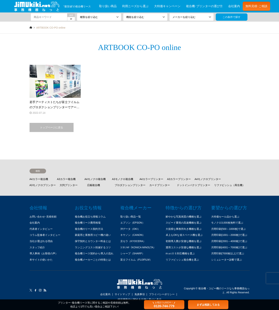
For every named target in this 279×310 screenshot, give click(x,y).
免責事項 (139, 294)
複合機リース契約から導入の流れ (94, 253)
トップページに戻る (51, 127)
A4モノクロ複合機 (95, 179)
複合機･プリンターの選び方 (204, 6)
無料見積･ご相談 (256, 6)
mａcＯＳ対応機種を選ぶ (180, 253)
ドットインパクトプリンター (193, 185)
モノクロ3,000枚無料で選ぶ (227, 222)
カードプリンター (159, 185)
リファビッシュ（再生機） (229, 185)
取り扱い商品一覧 (130, 216)
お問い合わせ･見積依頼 (43, 216)
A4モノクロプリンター (208, 179)
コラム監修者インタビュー (45, 234)
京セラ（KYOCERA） (133, 241)
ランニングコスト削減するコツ (93, 247)
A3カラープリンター (179, 179)
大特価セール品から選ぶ (225, 216)
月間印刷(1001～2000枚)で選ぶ (229, 234)
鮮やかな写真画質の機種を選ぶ (184, 216)
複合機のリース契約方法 (89, 228)
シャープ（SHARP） (132, 253)
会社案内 (234, 6)
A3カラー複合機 (66, 179)
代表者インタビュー (41, 228)
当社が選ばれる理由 (41, 241)
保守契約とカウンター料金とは (93, 241)
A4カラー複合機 (39, 179)
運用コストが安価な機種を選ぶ (184, 247)
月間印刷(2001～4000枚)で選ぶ (229, 241)
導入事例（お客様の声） (44, 253)
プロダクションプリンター (130, 185)
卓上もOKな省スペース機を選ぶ (184, 234)
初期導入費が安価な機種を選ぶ (184, 241)
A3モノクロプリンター (43, 185)
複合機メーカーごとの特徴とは (93, 259)
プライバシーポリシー (162, 294)
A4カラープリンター (151, 179)
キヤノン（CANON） (132, 234)
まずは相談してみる (208, 304)
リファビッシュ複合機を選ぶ (182, 259)
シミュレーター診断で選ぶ (226, 259)
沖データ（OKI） (130, 228)
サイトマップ (122, 294)
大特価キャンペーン (167, 6)
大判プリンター (69, 185)
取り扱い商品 (108, 6)
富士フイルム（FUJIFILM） (136, 259)
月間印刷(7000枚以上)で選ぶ (227, 253)
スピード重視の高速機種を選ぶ (184, 222)
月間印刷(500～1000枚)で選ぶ (228, 228)
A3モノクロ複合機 (122, 179)
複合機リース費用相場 (88, 222)
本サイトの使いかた (41, 259)
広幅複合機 (93, 185)
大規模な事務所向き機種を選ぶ (184, 228)
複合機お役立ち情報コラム (90, 216)
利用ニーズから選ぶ (135, 6)
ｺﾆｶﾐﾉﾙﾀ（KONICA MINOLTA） (138, 247)
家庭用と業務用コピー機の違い (93, 234)
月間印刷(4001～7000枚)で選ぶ (229, 247)
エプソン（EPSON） (132, 222)
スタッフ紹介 (37, 247)
